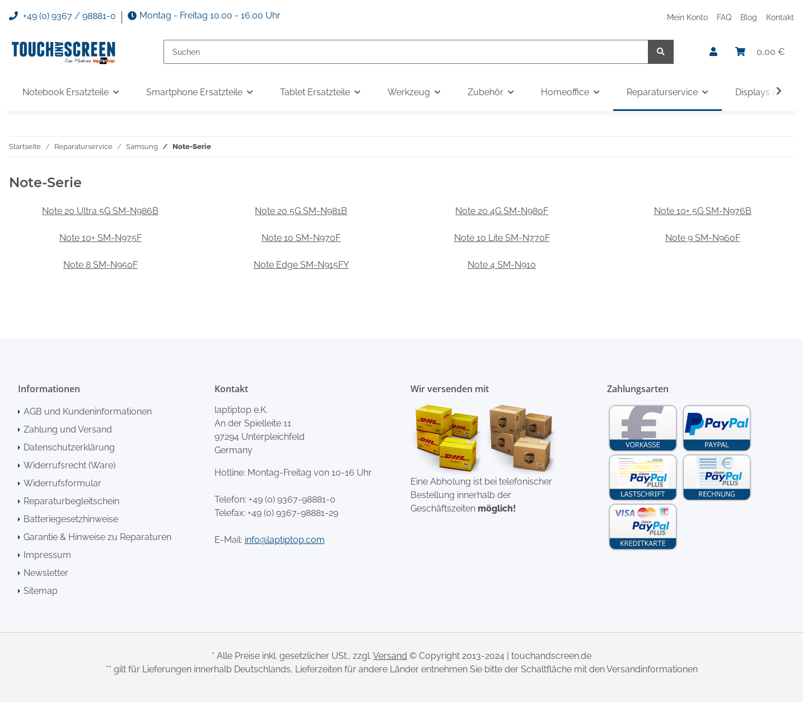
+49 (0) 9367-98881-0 (292, 499)
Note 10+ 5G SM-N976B (702, 211)
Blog (748, 17)
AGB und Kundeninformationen (88, 411)
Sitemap (41, 590)
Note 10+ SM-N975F (100, 238)
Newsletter (46, 573)
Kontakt (780, 17)
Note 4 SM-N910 (502, 264)
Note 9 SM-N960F (702, 238)
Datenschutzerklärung (69, 447)
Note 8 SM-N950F (100, 264)
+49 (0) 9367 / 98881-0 (62, 16)
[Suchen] (406, 52)
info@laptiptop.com (285, 539)
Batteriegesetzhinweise (71, 519)
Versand (390, 655)
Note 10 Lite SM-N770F (502, 238)
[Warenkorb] (760, 52)
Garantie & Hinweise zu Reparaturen (97, 537)
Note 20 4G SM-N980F (501, 211)
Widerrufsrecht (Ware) (69, 465)
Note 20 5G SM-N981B (301, 211)
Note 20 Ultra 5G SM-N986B (100, 211)
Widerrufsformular (62, 483)
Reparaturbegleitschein (71, 501)
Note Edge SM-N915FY (301, 264)
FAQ (724, 17)
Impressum (47, 555)
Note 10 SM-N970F (301, 238)
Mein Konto (687, 17)
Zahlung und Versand (68, 429)
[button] (713, 52)
